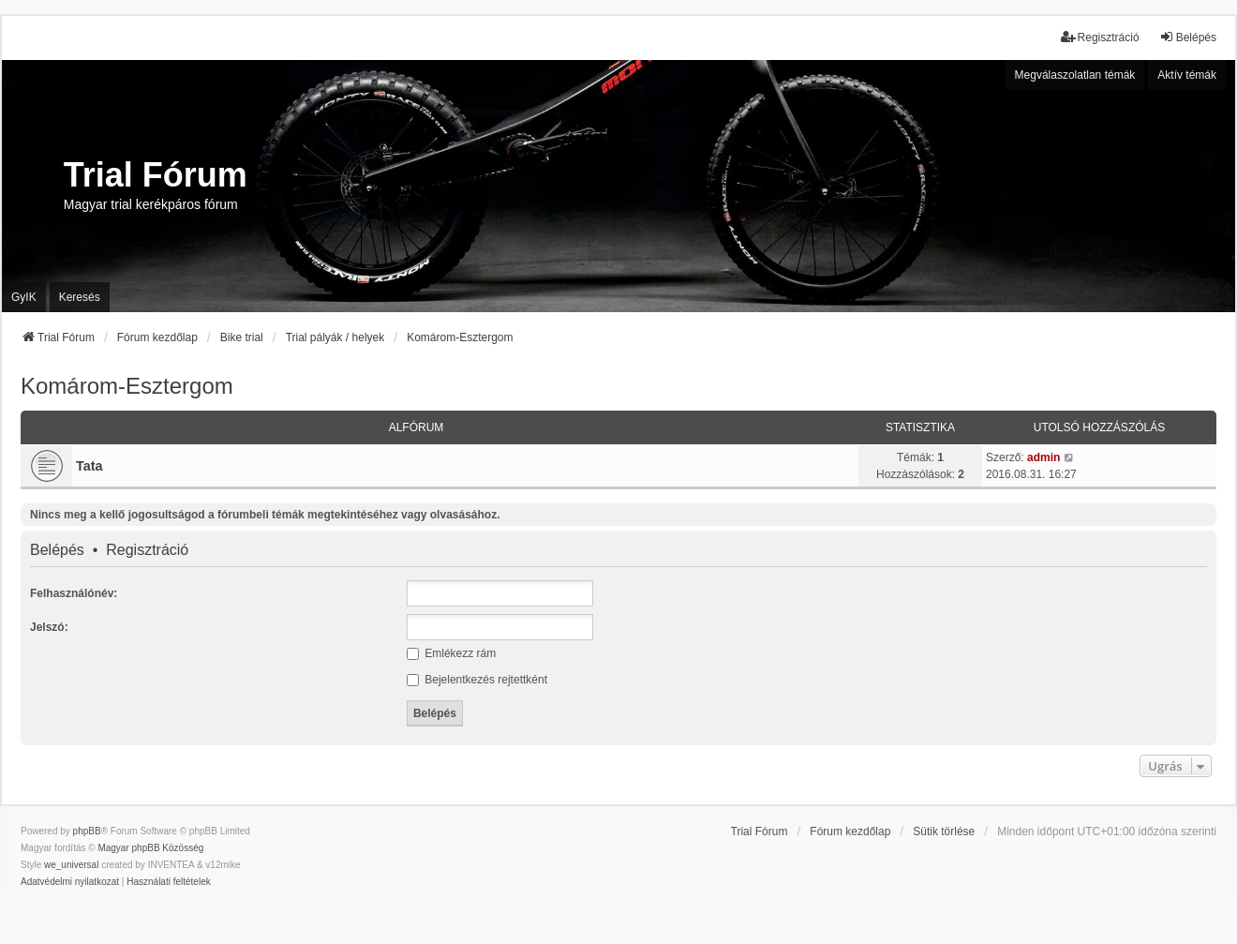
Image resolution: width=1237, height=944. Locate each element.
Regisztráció (147, 550)
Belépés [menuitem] (1187, 37)
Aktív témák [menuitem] (1186, 75)
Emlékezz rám (451, 653)
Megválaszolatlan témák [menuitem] (1075, 75)
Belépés (57, 550)
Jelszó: (49, 627)
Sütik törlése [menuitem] (944, 831)
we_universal (71, 865)
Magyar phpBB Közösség (150, 848)
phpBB (87, 831)
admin (1043, 457)
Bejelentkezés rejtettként (477, 679)
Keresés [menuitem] (79, 297)
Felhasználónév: (73, 593)
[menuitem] (70, 882)
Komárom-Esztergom (127, 385)
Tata (89, 465)
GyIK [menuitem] (24, 297)
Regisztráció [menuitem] (1100, 37)
